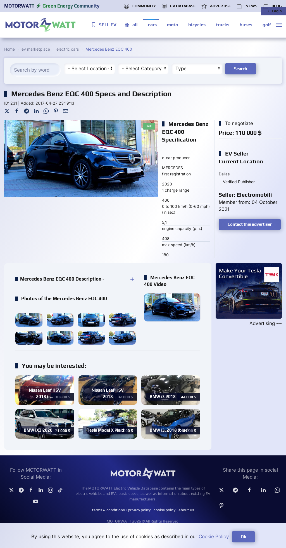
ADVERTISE (216, 6)
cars (152, 24)
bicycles (197, 24)
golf (267, 24)
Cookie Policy (214, 536)
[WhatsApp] (46, 111)
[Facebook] (17, 111)
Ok (243, 536)
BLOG (272, 6)
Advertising (265, 323)
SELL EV (103, 25)
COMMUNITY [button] (140, 6)
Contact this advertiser (250, 224)
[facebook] (249, 490)
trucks (222, 24)
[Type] (196, 68)
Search (240, 68)
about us (186, 510)
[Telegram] (26, 111)
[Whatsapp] (277, 490)
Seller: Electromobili (245, 194)
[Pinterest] (56, 111)
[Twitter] (7, 111)
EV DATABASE (178, 6)
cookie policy (164, 510)
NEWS (247, 6)
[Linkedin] (263, 490)
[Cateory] (143, 68)
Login (273, 11)
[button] (279, 25)
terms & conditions (108, 510)
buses (246, 24)
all (131, 25)
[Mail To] (65, 111)
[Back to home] (40, 25)
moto (172, 24)
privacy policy (139, 510)
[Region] (89, 68)
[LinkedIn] (36, 111)
